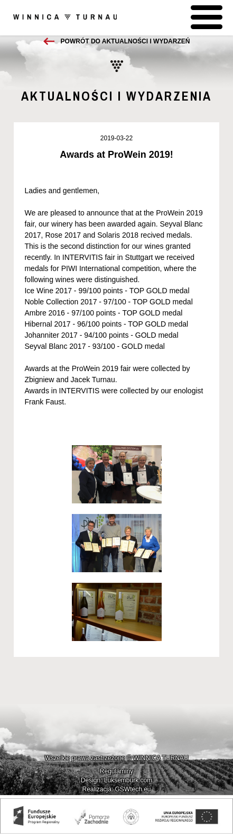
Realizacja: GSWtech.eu (116, 789)
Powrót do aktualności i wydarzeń (125, 41)
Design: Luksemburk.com (116, 780)
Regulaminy (116, 771)
